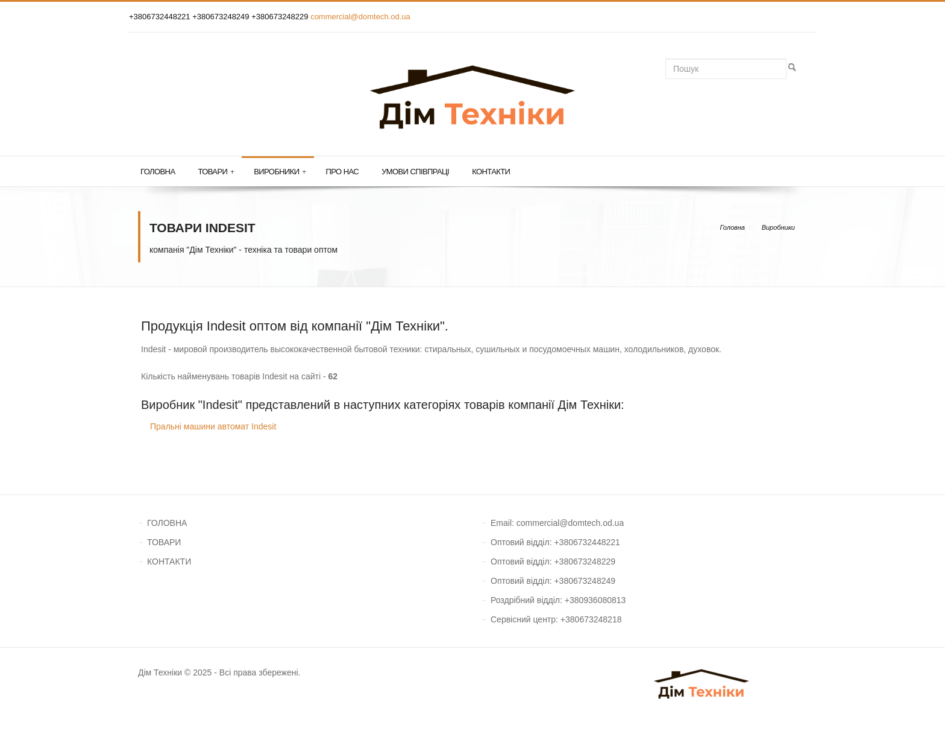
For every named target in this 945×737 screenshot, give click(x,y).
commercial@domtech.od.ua (360, 16)
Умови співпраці (415, 171)
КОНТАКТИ (169, 561)
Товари (216, 171)
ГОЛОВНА (167, 523)
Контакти (491, 171)
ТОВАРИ (164, 542)
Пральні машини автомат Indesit (213, 426)
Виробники (280, 171)
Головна (157, 171)
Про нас (342, 171)
